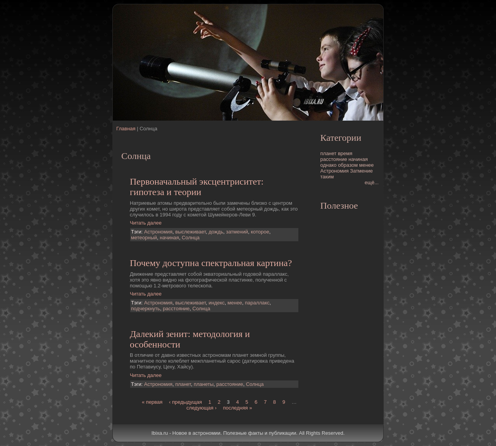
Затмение (361, 171)
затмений (237, 232)
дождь (215, 232)
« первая (152, 402)
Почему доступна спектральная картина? (211, 263)
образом (348, 165)
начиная (169, 237)
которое (260, 232)
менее (234, 303)
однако (328, 165)
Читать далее (146, 223)
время (345, 153)
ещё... (372, 182)
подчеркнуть (145, 308)
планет (183, 384)
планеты (204, 384)
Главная (125, 128)
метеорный (144, 237)
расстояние (176, 308)
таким (327, 177)
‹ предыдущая (185, 402)
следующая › (201, 408)
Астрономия (158, 232)
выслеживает (190, 232)
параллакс (257, 303)
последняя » (237, 408)
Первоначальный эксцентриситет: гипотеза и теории (197, 186)
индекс (216, 303)
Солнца (191, 237)
